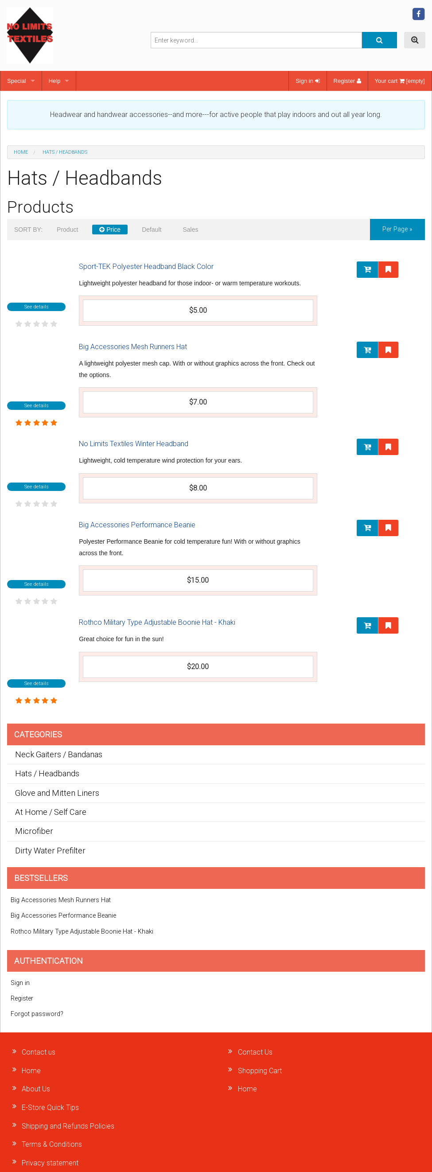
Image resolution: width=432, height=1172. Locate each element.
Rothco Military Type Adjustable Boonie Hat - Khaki (157, 622)
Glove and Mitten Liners (57, 793)
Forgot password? (37, 1014)
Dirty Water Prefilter (50, 850)
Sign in (307, 81)
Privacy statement (50, 1163)
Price (110, 229)
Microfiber (34, 831)
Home (21, 152)
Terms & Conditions (52, 1144)
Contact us (38, 1052)
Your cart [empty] (400, 81)
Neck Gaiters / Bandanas (58, 754)
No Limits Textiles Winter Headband (133, 444)
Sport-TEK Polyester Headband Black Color (146, 266)
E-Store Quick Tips (50, 1107)
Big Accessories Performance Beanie (137, 525)
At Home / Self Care (50, 812)
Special (16, 81)
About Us (36, 1089)
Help (55, 81)
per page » (397, 229)
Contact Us (255, 1052)
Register (347, 81)
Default (151, 229)
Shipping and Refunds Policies (68, 1126)
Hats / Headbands (47, 773)
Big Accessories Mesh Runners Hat (133, 347)
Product (67, 229)
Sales (190, 229)
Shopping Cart (260, 1071)
